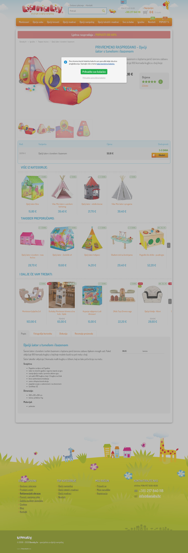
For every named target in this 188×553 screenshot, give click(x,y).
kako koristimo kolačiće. (106, 64)
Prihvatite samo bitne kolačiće (94, 77)
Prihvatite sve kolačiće (94, 71)
